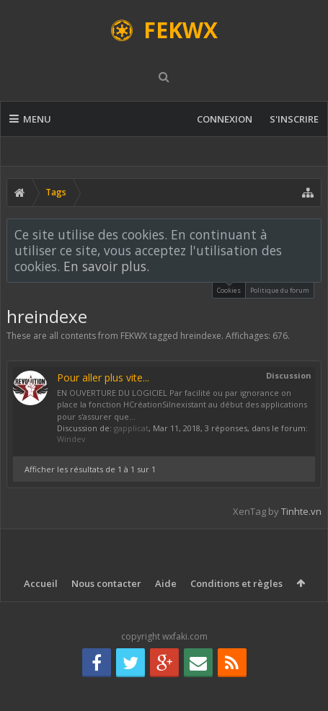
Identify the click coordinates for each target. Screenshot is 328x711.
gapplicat (131, 428)
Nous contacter (106, 583)
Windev (71, 438)
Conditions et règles (236, 583)
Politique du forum (279, 290)
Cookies (229, 289)
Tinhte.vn (301, 511)
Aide (166, 583)
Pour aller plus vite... (103, 377)
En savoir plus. (106, 266)
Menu (30, 119)
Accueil (41, 583)
